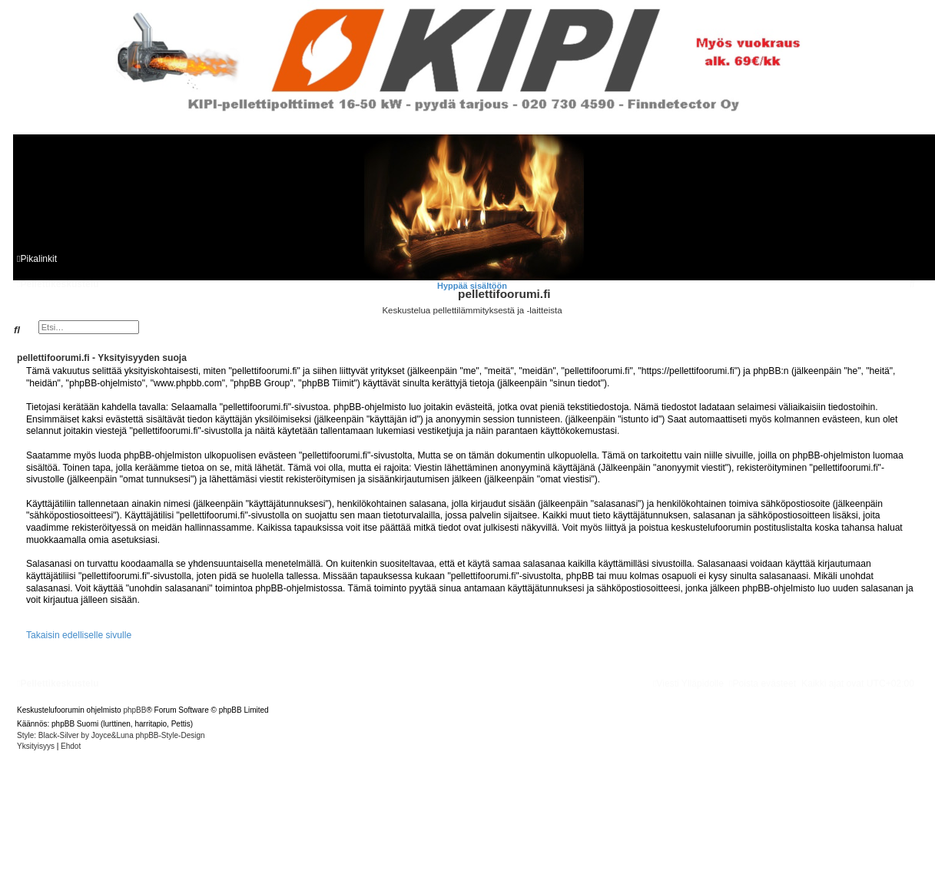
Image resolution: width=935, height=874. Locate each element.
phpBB (134, 710)
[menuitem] (912, 284)
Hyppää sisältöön (472, 285)
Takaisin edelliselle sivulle (78, 635)
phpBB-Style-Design (170, 735)
